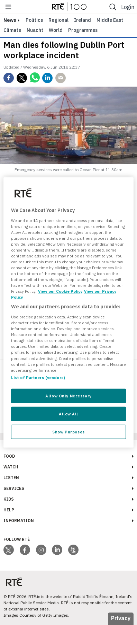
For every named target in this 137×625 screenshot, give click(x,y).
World (56, 30)
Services (13, 488)
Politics (34, 20)
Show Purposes (68, 431)
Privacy (120, 618)
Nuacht (35, 30)
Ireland (82, 20)
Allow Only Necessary (68, 395)
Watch (10, 466)
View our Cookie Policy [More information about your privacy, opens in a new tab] (60, 291)
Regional (58, 20)
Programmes (83, 30)
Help (8, 509)
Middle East (110, 20)
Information (18, 520)
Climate (12, 30)
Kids (8, 499)
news (9, 20)
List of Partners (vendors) (38, 377)
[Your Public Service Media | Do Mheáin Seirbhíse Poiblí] (13, 582)
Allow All (68, 413)
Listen (11, 477)
